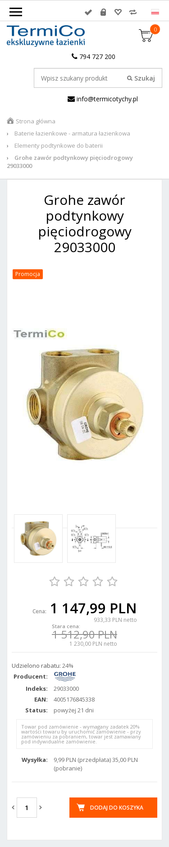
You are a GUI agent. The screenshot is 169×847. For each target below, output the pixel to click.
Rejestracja (103, 12)
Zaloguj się (88, 12)
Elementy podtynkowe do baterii (58, 145)
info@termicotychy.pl (103, 99)
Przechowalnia (118, 12)
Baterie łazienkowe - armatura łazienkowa (72, 133)
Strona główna (35, 121)
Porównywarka (132, 12)
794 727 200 (93, 56)
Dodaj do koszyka (116, 807)
